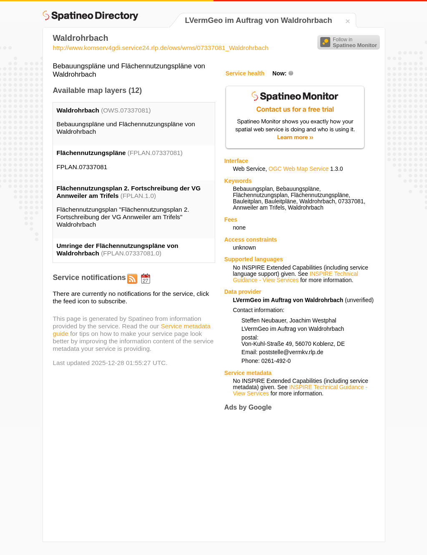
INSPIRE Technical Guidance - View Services (295, 277)
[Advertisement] (294, 476)
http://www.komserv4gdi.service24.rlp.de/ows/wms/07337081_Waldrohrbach (160, 47)
